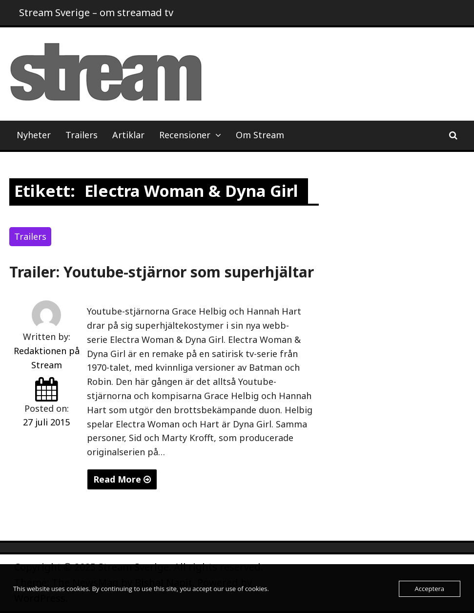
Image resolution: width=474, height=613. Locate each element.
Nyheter (34, 135)
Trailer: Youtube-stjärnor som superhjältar (161, 272)
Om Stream (260, 135)
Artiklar (128, 135)
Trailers (81, 135)
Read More (122, 479)
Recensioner (184, 135)
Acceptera (429, 588)
